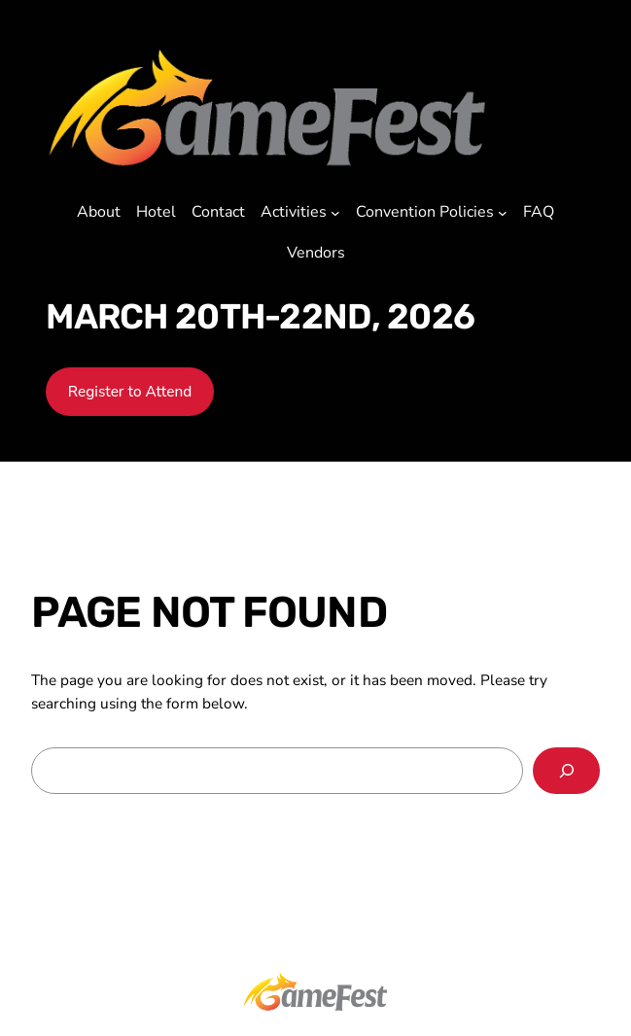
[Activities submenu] (335, 213)
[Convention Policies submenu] (503, 213)
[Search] (566, 771)
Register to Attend (130, 391)
